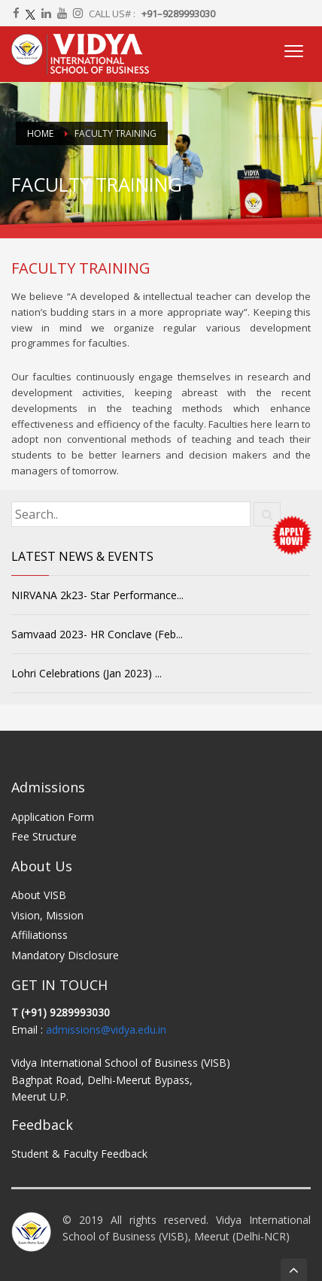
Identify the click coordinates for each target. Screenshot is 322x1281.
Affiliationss (39, 935)
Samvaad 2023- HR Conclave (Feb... (97, 634)
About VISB (38, 895)
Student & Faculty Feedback (79, 1153)
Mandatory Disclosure (65, 955)
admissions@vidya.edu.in (106, 1029)
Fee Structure (44, 836)
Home (40, 133)
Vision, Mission (47, 915)
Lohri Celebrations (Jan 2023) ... (86, 673)
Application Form (52, 817)
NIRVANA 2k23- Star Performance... (97, 595)
